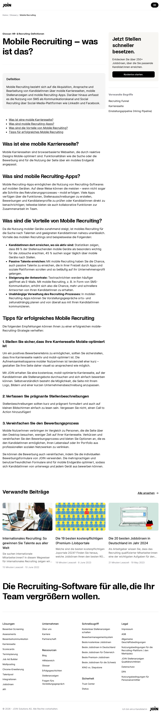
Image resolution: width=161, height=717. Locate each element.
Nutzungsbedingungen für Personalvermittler (135, 678)
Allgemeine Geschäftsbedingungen (134, 640)
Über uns (46, 629)
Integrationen (9, 679)
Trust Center (88, 683)
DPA (124, 671)
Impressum (127, 629)
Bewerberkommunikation (15, 639)
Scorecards (8, 649)
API (4, 689)
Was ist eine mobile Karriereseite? (31, 119)
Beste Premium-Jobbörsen (95, 657)
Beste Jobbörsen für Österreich (98, 652)
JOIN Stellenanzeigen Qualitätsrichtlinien (133, 660)
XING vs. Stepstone (92, 667)
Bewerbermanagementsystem (97, 637)
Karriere (46, 634)
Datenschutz (128, 666)
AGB (124, 634)
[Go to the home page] (7, 5)
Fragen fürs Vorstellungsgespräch (53, 682)
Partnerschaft (49, 639)
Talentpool (8, 674)
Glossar (46, 665)
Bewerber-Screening (13, 629)
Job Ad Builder (10, 659)
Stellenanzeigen (50, 675)
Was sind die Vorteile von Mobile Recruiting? (38, 128)
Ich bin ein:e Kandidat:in (134, 709)
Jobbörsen (8, 684)
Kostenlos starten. (133, 74)
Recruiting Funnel (119, 101)
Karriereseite (116, 106)
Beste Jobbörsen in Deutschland (98, 647)
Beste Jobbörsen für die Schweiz (99, 662)
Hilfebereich (48, 660)
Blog (44, 655)
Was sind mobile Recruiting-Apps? (31, 123)
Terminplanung (10, 654)
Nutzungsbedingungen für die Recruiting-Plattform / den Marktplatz (137, 650)
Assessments (9, 634)
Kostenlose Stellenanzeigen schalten (96, 631)
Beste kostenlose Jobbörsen (96, 642)
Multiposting (9, 664)
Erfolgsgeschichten (52, 670)
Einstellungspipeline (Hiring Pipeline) (130, 111)
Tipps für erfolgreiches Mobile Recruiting (36, 132)
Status (85, 688)
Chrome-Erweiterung (13, 669)
